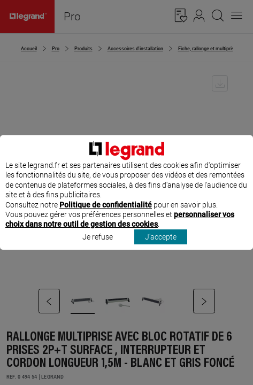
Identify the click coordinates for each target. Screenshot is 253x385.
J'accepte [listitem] (161, 246)
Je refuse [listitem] (97, 246)
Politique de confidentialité (105, 214)
